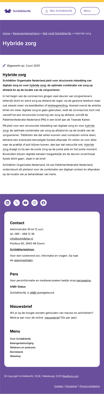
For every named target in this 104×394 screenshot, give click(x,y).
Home (6, 33)
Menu (87, 10)
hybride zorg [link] (38, 85)
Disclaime (71, 386)
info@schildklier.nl (21, 238)
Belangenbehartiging (26, 33)
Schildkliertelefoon (22, 249)
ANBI (33, 292)
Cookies (58, 386)
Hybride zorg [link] (14, 74)
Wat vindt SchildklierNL (57, 33)
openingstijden (23, 260)
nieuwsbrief (52, 317)
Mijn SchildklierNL (61, 10)
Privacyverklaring (90, 386)
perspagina (84, 280)
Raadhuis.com (70, 376)
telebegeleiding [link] (57, 105)
